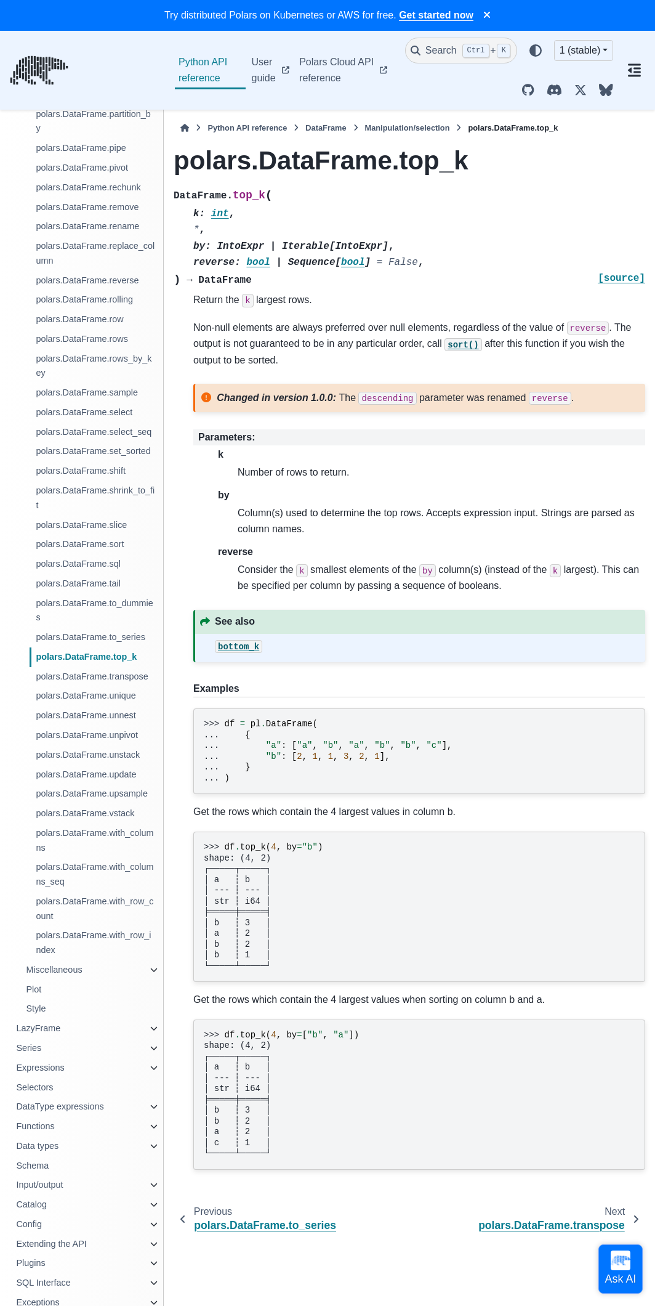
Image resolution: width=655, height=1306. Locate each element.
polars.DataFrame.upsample (92, 793)
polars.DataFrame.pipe (81, 148)
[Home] (184, 127)
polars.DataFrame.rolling (84, 299)
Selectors (34, 1087)
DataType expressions (59, 1106)
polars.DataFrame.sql (78, 564)
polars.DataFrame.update (86, 774)
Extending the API (51, 1244)
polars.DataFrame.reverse (87, 280)
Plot (33, 989)
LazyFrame (38, 1028)
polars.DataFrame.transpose (92, 676)
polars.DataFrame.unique (85, 695)
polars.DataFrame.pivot (82, 167)
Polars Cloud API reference (336, 70)
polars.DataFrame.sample (87, 392)
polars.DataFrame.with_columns (94, 840)
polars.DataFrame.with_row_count (94, 908)
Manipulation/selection (407, 127)
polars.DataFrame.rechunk (88, 187)
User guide (264, 70)
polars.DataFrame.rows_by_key (93, 366)
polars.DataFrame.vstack (85, 813)
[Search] (461, 50)
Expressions (40, 1068)
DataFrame (325, 127)
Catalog (31, 1204)
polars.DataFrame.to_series (90, 637)
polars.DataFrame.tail (78, 583)
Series (28, 1048)
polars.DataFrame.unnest (85, 715)
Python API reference (203, 70)
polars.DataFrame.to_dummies (94, 610)
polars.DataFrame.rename (87, 226)
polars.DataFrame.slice (81, 525)
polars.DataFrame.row (79, 319)
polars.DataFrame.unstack (88, 755)
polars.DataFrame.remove (87, 207)
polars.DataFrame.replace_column (95, 253)
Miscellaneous (54, 970)
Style (36, 1008)
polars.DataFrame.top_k (86, 657)
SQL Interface (43, 1283)
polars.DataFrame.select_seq (93, 432)
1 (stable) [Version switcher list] (580, 50)
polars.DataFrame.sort (80, 544)
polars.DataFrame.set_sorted (93, 451)
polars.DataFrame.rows (82, 339)
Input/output (39, 1185)
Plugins (30, 1263)
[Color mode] (535, 50)
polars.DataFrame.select (84, 412)
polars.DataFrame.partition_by (93, 121)
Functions (35, 1126)
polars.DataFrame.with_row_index (93, 942)
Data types (37, 1146)
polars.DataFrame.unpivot (87, 735)
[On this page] (634, 70)
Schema (32, 1165)
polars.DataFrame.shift (81, 471)
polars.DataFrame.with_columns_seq (94, 874)
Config (29, 1224)
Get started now (436, 15)
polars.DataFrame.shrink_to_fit (95, 497)
